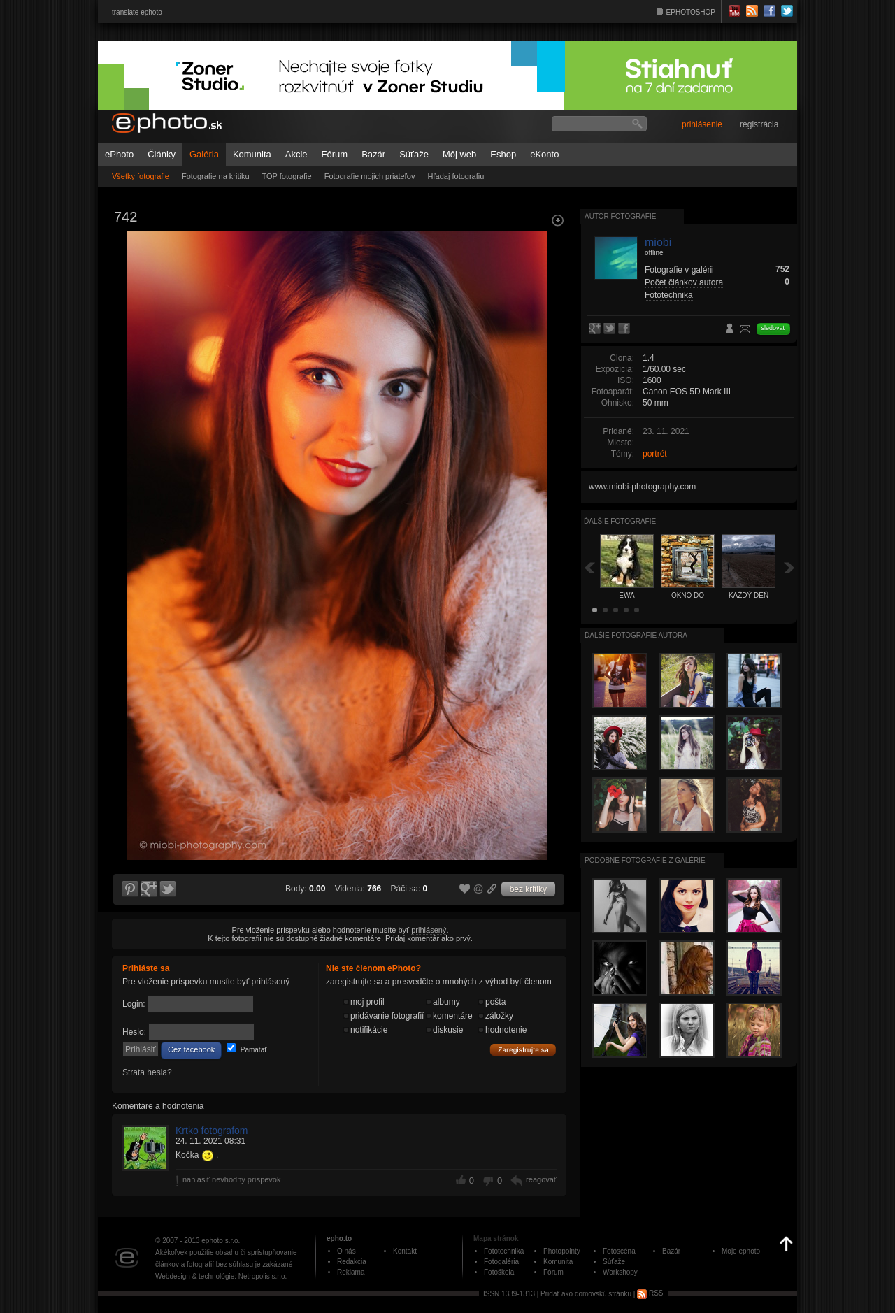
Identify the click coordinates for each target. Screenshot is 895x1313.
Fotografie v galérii (679, 270)
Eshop (503, 154)
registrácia (759, 124)
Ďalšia (789, 567)
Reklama (350, 1272)
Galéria (204, 154)
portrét (655, 454)
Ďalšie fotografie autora (636, 635)
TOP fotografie (287, 176)
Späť (589, 567)
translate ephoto (137, 12)
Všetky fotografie (140, 176)
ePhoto (119, 154)
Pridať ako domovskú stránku (585, 1293)
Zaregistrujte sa (523, 1050)
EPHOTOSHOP (690, 12)
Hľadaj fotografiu (455, 176)
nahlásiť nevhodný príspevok (231, 1179)
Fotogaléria (501, 1261)
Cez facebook (191, 1049)
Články (162, 154)
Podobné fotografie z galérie (645, 860)
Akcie (296, 154)
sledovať (773, 327)
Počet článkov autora (684, 282)
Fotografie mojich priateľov (369, 176)
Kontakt (405, 1251)
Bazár (373, 154)
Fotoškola (499, 1272)
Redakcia (351, 1261)
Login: (133, 1004)
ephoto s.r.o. (220, 1240)
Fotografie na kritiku (216, 176)
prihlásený (428, 930)
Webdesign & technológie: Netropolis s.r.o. (221, 1276)
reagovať (541, 1179)
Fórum (335, 154)
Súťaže (414, 154)
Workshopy (620, 1272)
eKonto (544, 154)
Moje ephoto (741, 1251)
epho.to (339, 1238)
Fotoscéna (619, 1251)
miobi (658, 242)
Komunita (252, 154)
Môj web (459, 154)
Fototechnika (669, 295)
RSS (650, 1293)
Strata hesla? (147, 1072)
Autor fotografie (620, 216)
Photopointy (561, 1251)
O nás (346, 1251)
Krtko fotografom (212, 1130)
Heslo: (134, 1032)
